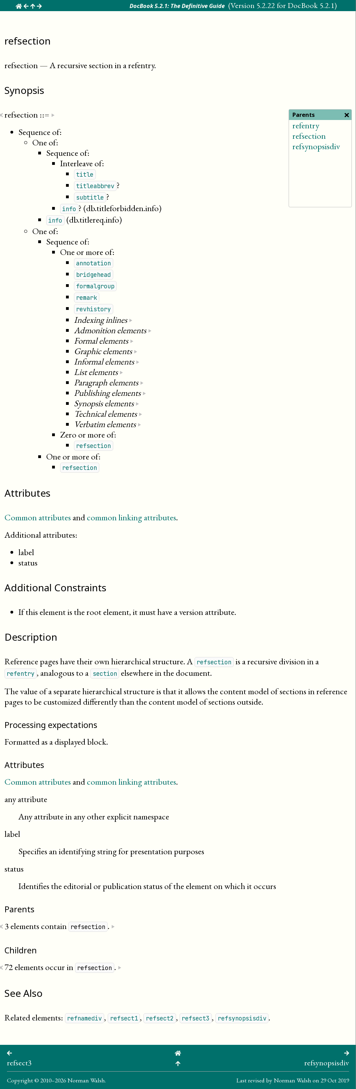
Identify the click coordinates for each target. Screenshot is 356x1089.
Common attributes (38, 517)
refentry (305, 125)
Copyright (20, 1080)
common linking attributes (131, 517)
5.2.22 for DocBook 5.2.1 (295, 5)
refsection (309, 135)
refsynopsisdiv (316, 146)
